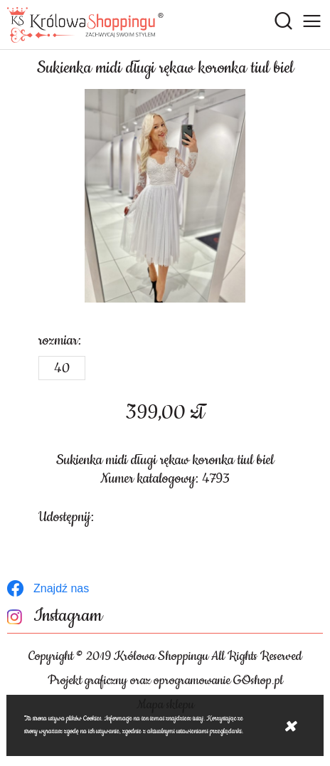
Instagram (67, 616)
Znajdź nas (61, 588)
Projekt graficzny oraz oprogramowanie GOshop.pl (165, 680)
